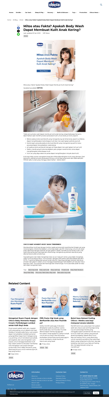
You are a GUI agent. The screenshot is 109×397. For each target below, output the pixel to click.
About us (34, 376)
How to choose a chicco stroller (42, 378)
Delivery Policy (60, 376)
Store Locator (36, 385)
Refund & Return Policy (63, 380)
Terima (96, 393)
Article (21, 20)
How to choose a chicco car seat (42, 380)
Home (9, 20)
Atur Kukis (87, 393)
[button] (101, 4)
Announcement (37, 387)
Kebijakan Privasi (68, 392)
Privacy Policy (60, 382)
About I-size (35, 382)
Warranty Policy (61, 378)
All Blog (15, 20)
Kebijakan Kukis (14, 394)
